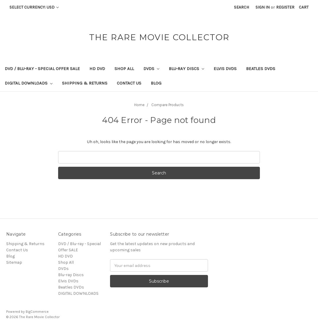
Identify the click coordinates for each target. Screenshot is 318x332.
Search (241, 7)
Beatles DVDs (260, 68)
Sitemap (14, 262)
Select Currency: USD (34, 7)
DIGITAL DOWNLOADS (29, 83)
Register (285, 7)
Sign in (262, 7)
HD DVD (97, 68)
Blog (156, 83)
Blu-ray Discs (186, 68)
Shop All (124, 68)
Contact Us (129, 83)
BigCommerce (37, 312)
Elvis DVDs (225, 68)
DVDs (151, 68)
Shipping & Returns (84, 83)
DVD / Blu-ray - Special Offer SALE (42, 68)
